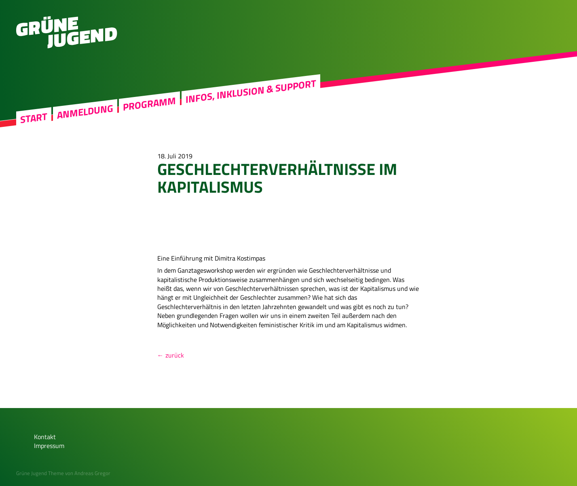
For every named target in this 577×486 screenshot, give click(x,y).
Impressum (49, 445)
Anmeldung (85, 111)
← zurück (170, 355)
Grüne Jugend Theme (40, 473)
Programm (149, 103)
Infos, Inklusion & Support (251, 91)
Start (33, 118)
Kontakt (45, 436)
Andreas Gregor (92, 473)
